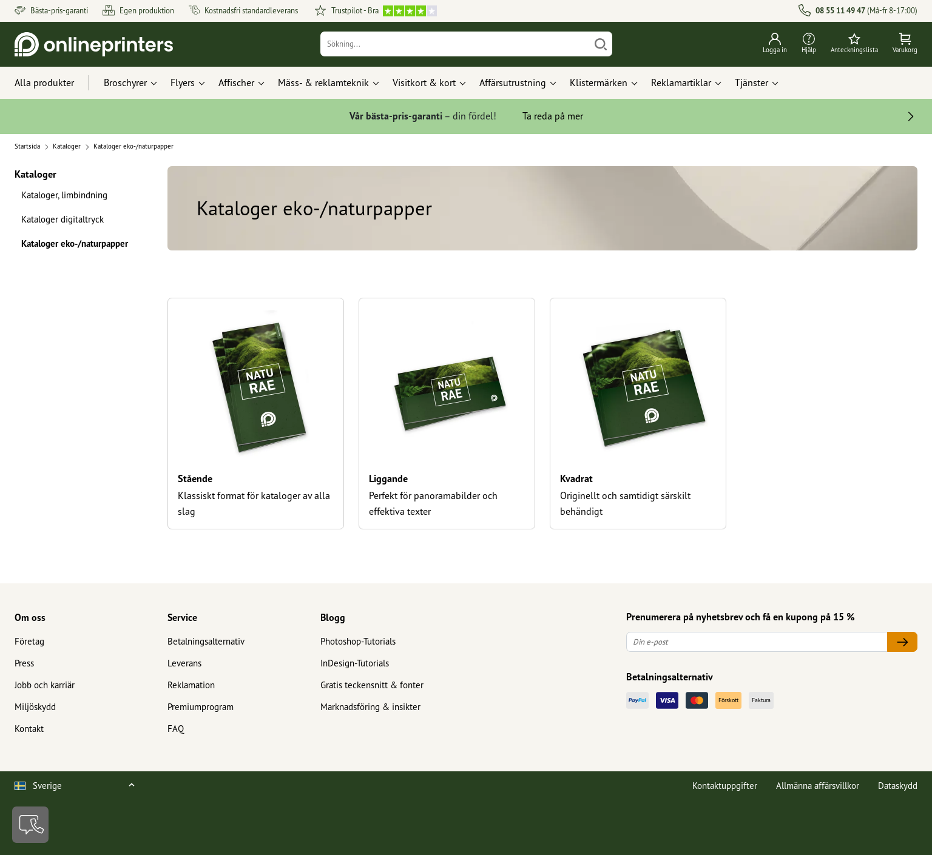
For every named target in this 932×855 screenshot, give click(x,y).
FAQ (175, 728)
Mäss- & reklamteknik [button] (323, 82)
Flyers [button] (183, 82)
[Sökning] (455, 44)
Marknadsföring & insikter (370, 706)
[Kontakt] (30, 824)
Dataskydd (897, 785)
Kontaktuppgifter (724, 785)
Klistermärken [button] (598, 82)
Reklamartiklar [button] (681, 82)
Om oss (30, 617)
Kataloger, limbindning (64, 195)
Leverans (184, 663)
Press (24, 663)
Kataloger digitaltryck (62, 219)
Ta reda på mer (552, 116)
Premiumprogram (200, 706)
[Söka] (601, 44)
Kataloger (35, 173)
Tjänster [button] (751, 82)
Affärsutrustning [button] (512, 82)
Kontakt (29, 728)
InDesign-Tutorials (354, 663)
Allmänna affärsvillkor (817, 785)
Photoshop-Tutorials (358, 641)
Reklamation (191, 685)
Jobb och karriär (45, 685)
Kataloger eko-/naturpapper (74, 243)
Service (182, 617)
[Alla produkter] (55, 83)
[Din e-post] (757, 642)
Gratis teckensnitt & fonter (372, 685)
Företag (29, 641)
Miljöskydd (35, 706)
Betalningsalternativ (206, 641)
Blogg (332, 617)
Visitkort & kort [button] (424, 82)
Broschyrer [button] (125, 82)
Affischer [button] (236, 82)
